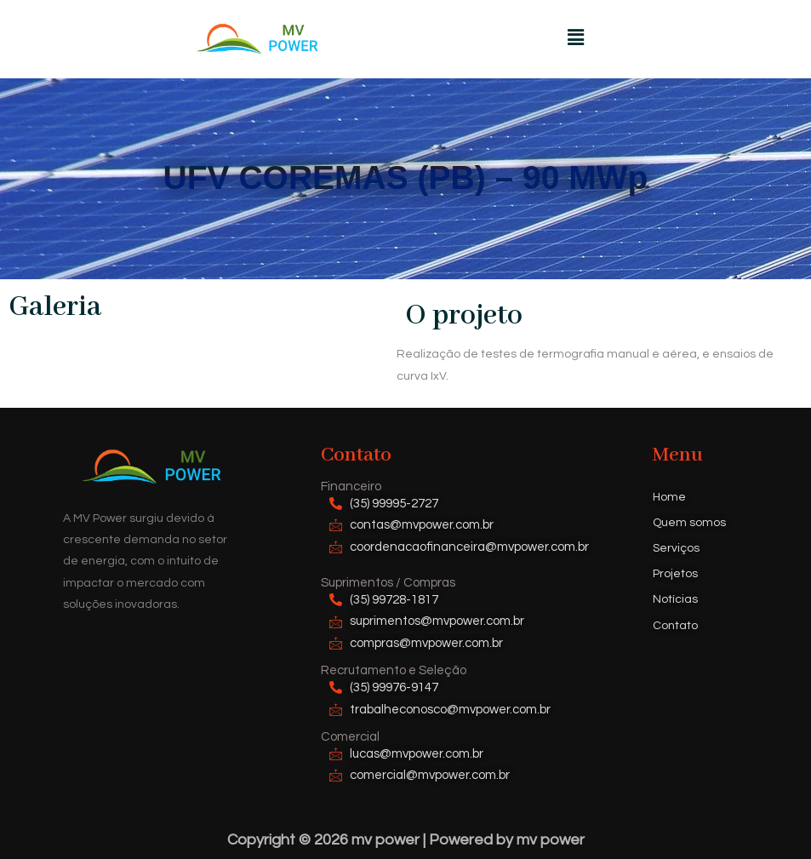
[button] (575, 38)
